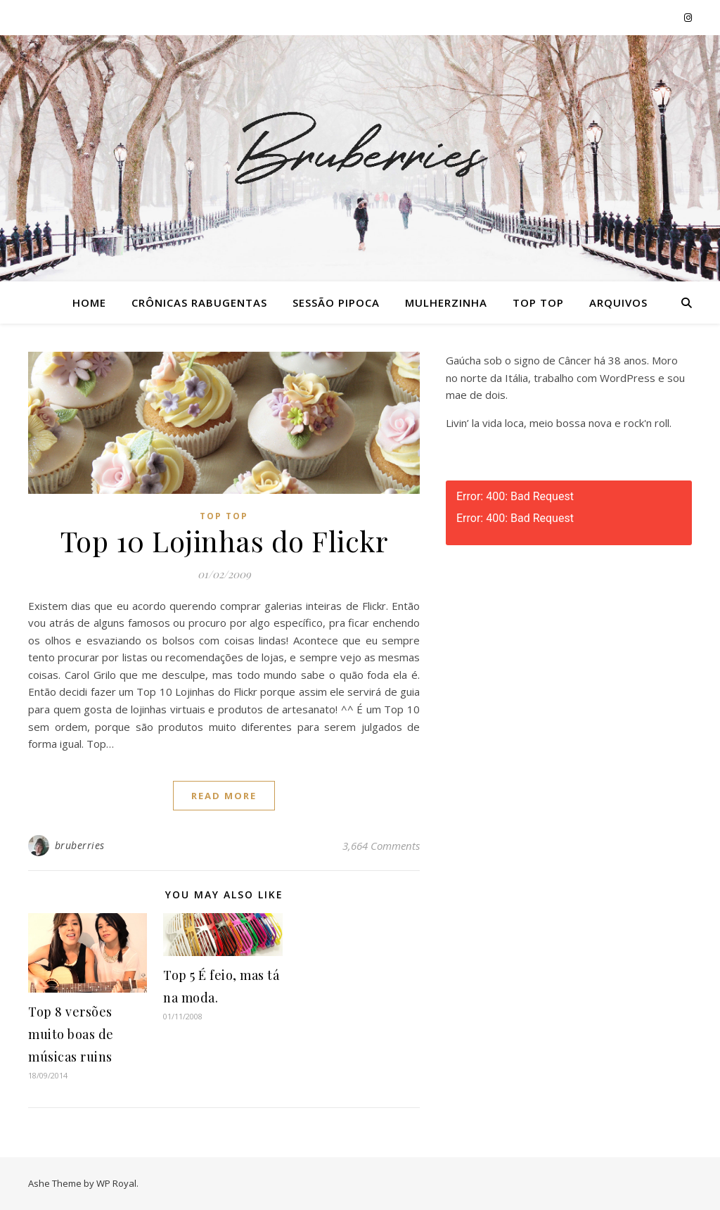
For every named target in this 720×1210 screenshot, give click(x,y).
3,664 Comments (381, 846)
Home (89, 302)
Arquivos (618, 302)
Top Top (538, 302)
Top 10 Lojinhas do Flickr (224, 540)
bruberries (80, 845)
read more (224, 795)
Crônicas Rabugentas (199, 302)
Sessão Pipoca (336, 302)
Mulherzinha (446, 302)
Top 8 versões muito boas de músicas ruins (71, 1034)
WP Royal (116, 1183)
